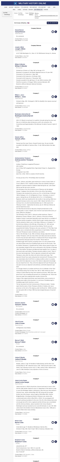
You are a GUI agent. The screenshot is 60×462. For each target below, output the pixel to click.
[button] (29, 30)
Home (15, 13)
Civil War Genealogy (20, 14)
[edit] (55, 31)
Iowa (27, 13)
